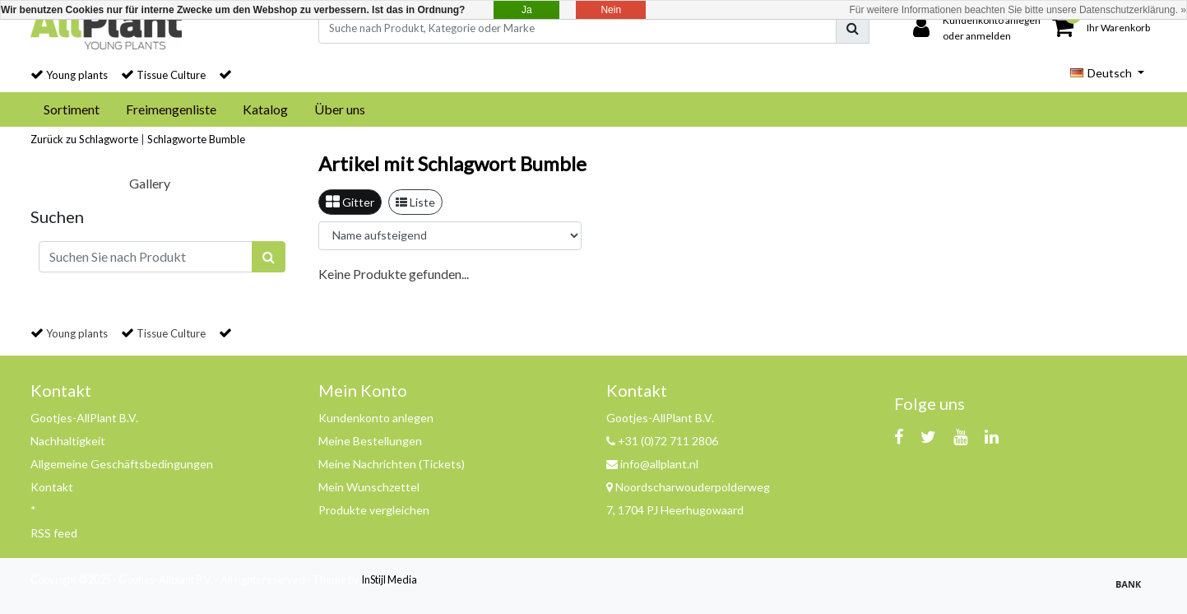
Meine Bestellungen (370, 441)
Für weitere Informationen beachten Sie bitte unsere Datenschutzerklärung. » (1017, 10)
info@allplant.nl (652, 464)
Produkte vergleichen (373, 510)
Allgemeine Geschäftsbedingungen (121, 464)
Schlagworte (176, 139)
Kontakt (51, 487)
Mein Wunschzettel (369, 487)
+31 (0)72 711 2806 (662, 441)
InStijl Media (389, 579)
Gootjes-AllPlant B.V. (84, 418)
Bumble (227, 139)
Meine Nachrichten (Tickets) (391, 464)
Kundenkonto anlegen (376, 418)
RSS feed (53, 533)
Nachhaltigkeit (67, 441)
